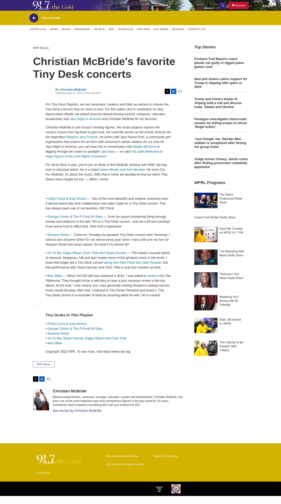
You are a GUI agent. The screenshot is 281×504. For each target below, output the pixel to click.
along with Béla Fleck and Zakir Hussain (132, 270)
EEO (112, 37)
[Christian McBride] (41, 407)
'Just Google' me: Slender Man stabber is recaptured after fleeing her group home (220, 151)
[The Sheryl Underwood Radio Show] (206, 208)
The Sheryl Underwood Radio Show (230, 206)
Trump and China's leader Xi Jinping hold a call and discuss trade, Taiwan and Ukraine (218, 111)
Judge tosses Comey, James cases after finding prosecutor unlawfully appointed (221, 171)
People (99, 37)
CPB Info (143, 37)
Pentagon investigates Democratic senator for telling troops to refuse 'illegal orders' (220, 131)
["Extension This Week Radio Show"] (206, 288)
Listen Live (37, 37)
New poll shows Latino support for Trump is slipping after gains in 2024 (220, 91)
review (152, 284)
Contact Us (197, 37)
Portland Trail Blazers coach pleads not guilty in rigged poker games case (219, 71)
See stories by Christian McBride (77, 418)
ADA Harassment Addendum (122, 464)
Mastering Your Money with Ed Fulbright (229, 308)
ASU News (161, 37)
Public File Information (165, 464)
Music (66, 37)
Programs (82, 37)
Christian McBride (73, 97)
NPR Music (41, 56)
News (54, 37)
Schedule (125, 37)
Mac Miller (54, 284)
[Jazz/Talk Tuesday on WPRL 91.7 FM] (206, 242)
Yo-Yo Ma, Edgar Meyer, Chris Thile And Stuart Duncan (87, 261)
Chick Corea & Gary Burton (67, 206)
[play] (34, 26)
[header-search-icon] (224, 9)
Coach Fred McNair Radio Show (214, 225)
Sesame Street (58, 243)
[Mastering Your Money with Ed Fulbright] (206, 310)
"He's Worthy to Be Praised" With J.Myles (231, 354)
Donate (242, 9)
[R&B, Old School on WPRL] (206, 333)
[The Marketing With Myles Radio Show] (206, 265)
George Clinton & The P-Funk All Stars (75, 225)
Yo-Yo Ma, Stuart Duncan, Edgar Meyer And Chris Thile (87, 346)
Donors (178, 37)
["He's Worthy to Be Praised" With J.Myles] (206, 356)
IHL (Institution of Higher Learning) (125, 472)
